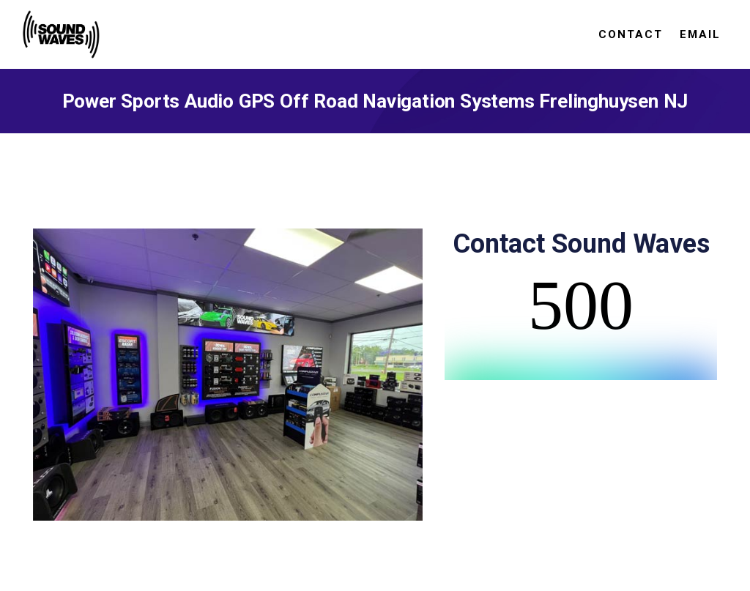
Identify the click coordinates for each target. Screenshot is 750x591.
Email (700, 34)
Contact (630, 34)
